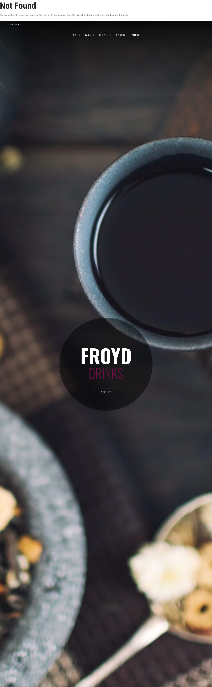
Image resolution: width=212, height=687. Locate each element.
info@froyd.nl (11, 24)
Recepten (103, 35)
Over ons (120, 35)
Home (74, 35)
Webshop (136, 35)
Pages (88, 35)
